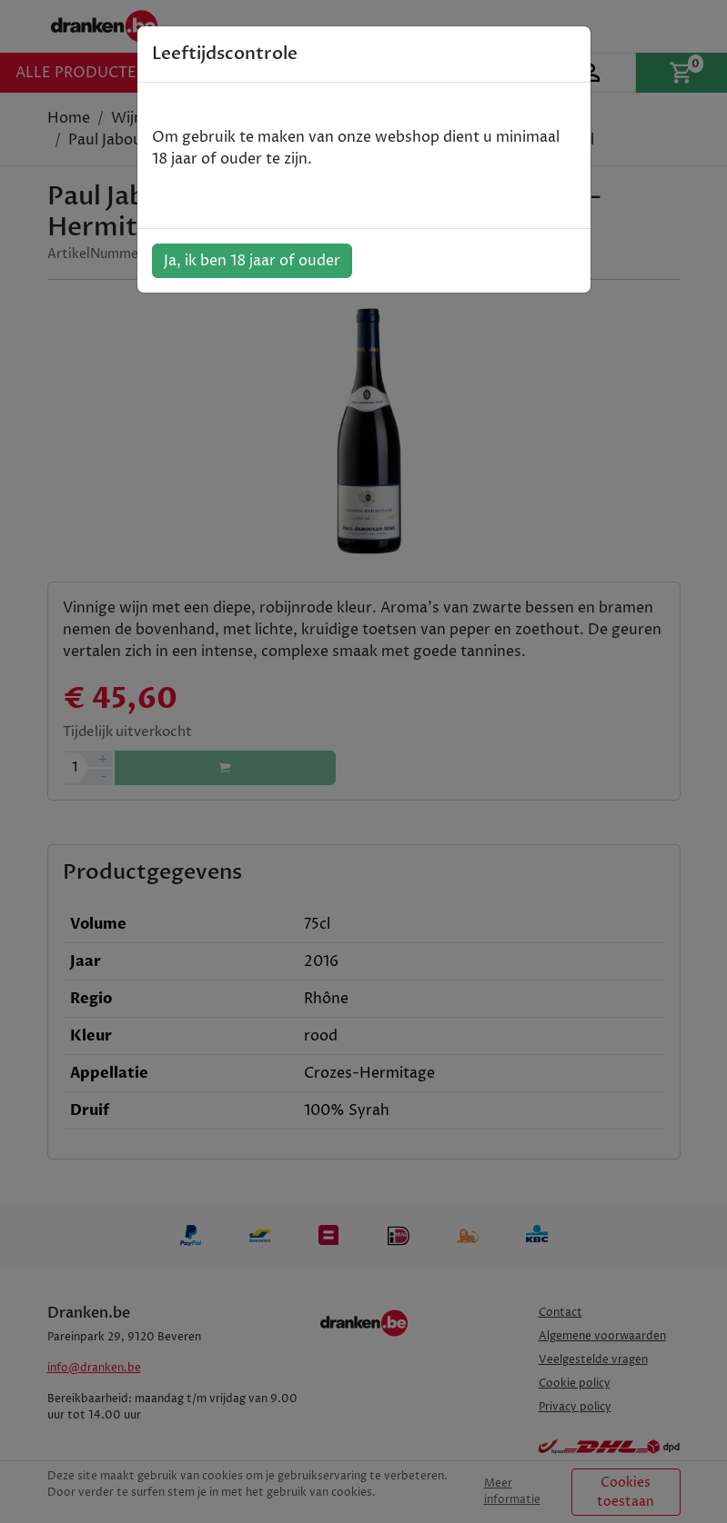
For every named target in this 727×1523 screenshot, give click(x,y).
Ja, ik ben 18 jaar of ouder (252, 261)
